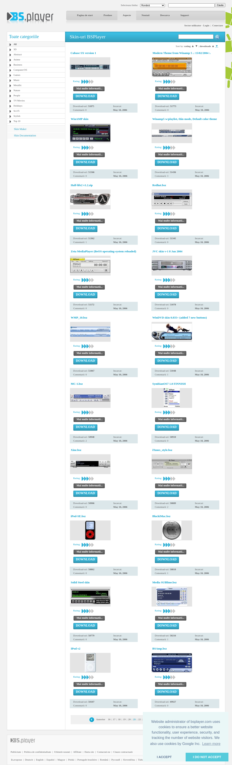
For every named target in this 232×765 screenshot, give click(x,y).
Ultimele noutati (62, 752)
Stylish (17, 116)
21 (134, 719)
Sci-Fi (17, 110)
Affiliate (77, 752)
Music (17, 80)
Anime (17, 59)
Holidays (18, 105)
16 (109, 719)
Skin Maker (20, 129)
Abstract (18, 54)
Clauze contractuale (123, 752)
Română (104, 759)
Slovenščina (129, 759)
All (15, 44)
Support (184, 15)
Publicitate (16, 752)
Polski (71, 759)
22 (139, 719)
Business (18, 64)
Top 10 (17, 121)
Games (17, 75)
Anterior (100, 719)
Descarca (165, 15)
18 (119, 719)
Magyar (61, 759)
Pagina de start (85, 15)
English (39, 759)
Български (16, 759)
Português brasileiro (87, 759)
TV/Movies (19, 100)
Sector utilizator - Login (196, 25)
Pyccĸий (115, 759)
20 (129, 719)
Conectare (217, 25)
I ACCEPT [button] (164, 757)
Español (50, 759)
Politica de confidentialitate (37, 752)
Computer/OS (20, 69)
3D (15, 49)
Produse (107, 15)
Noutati (145, 15)
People (17, 95)
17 (114, 719)
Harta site (89, 752)
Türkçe (141, 759)
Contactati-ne (103, 752)
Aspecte (127, 15)
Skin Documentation (25, 135)
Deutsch (29, 759)
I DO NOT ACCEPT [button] (207, 757)
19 (124, 719)
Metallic (18, 85)
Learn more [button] (211, 744)
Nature (17, 90)
